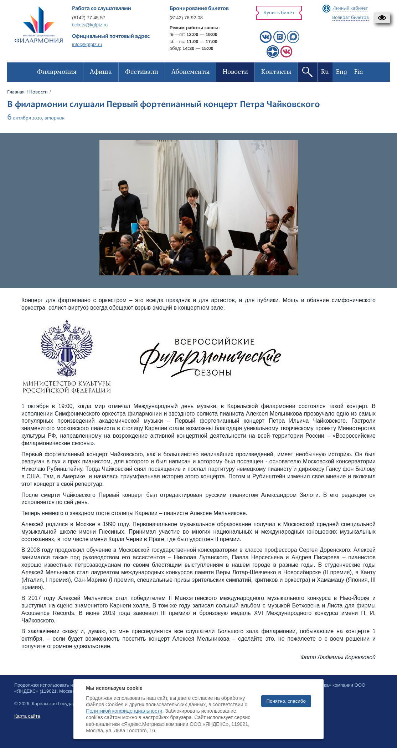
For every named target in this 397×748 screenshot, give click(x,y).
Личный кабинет (350, 8)
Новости (38, 92)
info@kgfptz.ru (87, 44)
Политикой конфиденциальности (124, 711)
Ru (325, 72)
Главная (16, 92)
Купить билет (279, 13)
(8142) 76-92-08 (186, 17)
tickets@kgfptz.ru (90, 24)
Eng (341, 72)
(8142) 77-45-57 (88, 17)
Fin (358, 72)
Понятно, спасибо (286, 701)
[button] (382, 17)
